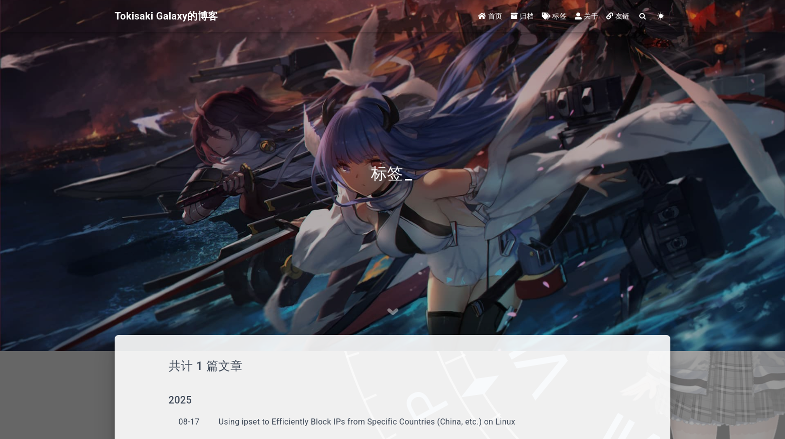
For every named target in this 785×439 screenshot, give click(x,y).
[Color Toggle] (661, 16)
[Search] (643, 16)
